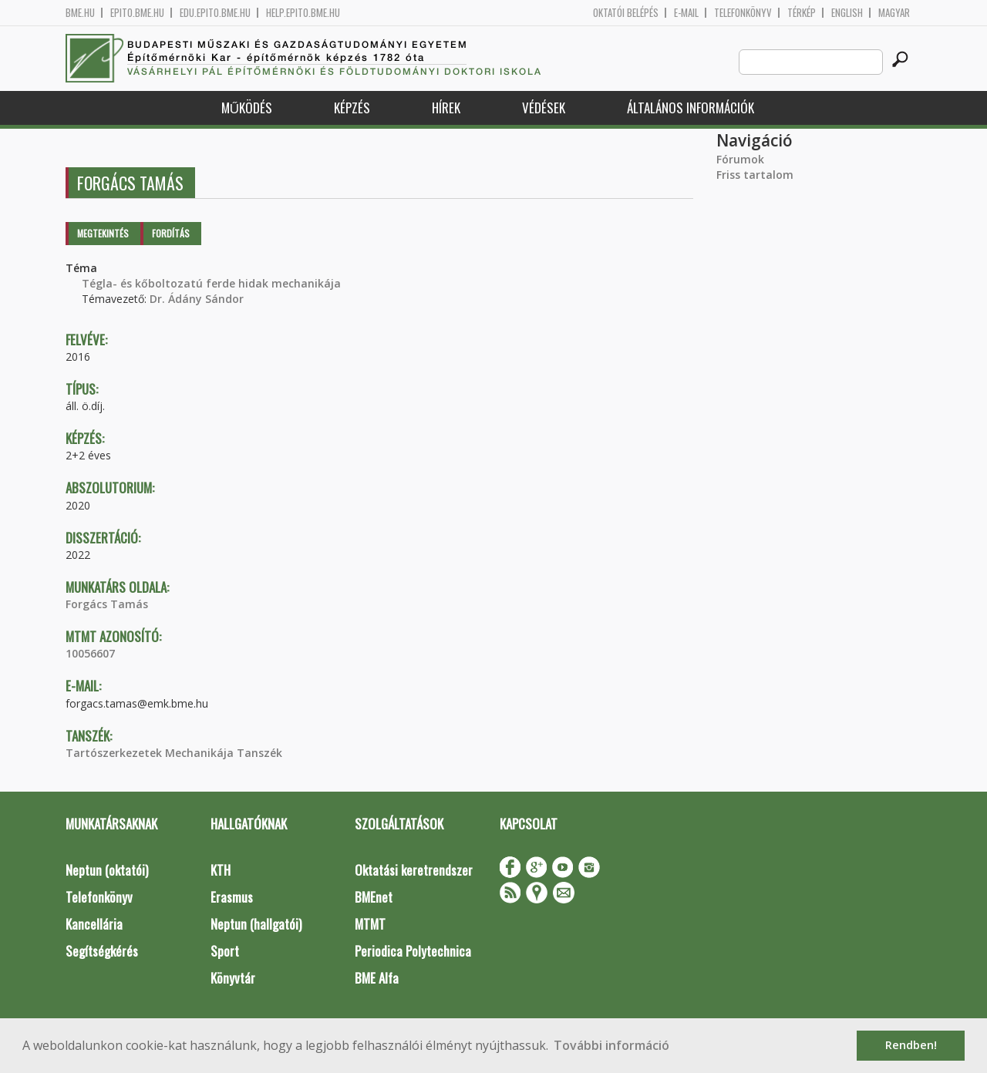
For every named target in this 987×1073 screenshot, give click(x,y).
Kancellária (94, 923)
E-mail (686, 13)
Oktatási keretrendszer (414, 870)
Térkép (801, 13)
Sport (225, 950)
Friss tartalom (754, 174)
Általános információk (690, 107)
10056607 (90, 653)
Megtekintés (103, 233)
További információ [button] (611, 1045)
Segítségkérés (102, 950)
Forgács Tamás (107, 604)
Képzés (352, 107)
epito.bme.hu (137, 13)
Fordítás (171, 233)
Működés (246, 107)
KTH (221, 870)
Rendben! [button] (911, 1045)
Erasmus (232, 896)
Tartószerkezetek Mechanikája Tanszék (174, 752)
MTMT (370, 923)
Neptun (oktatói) (107, 870)
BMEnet (373, 896)
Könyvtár (233, 977)
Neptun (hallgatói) (256, 923)
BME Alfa (377, 977)
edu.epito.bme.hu (215, 13)
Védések (543, 107)
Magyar (894, 13)
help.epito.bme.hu (303, 13)
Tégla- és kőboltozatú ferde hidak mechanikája (211, 283)
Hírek (446, 107)
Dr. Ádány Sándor (197, 298)
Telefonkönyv (743, 13)
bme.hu (80, 13)
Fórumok (740, 159)
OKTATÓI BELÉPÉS (626, 13)
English (847, 13)
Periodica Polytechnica (413, 950)
